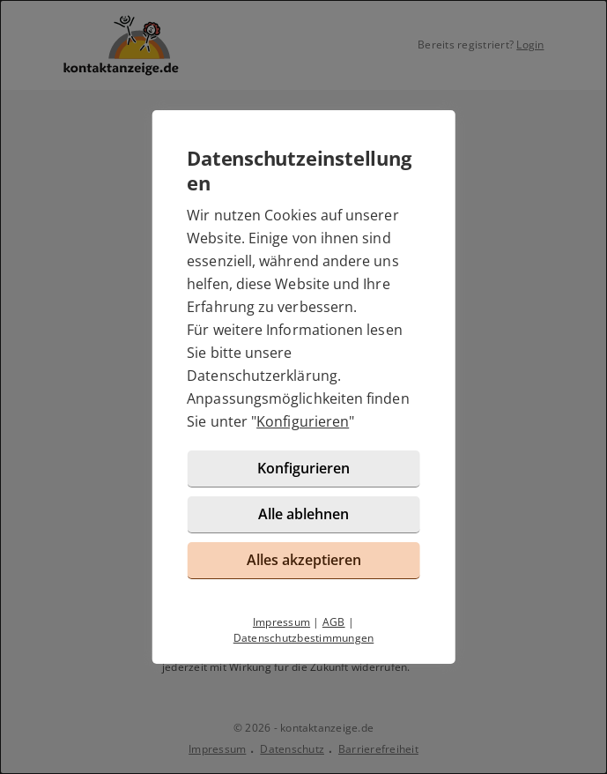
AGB (333, 621)
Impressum (281, 621)
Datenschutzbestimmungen (303, 637)
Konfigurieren (302, 421)
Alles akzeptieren (304, 559)
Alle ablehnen (303, 514)
